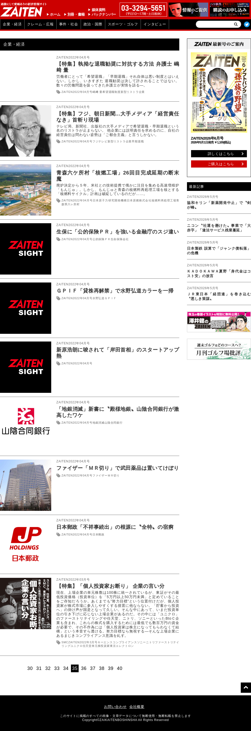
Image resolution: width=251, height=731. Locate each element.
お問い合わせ (115, 707)
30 (30, 668)
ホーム (55, 14)
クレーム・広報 (40, 24)
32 (48, 668)
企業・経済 (12, 24)
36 (84, 668)
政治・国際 (92, 24)
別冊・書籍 (76, 14)
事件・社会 (68, 24)
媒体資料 (99, 10)
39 (111, 668)
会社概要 (136, 707)
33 (57, 668)
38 (102, 668)
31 (39, 668)
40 (120, 668)
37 (93, 668)
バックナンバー (104, 14)
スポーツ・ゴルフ (123, 24)
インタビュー (154, 24)
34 (66, 668)
